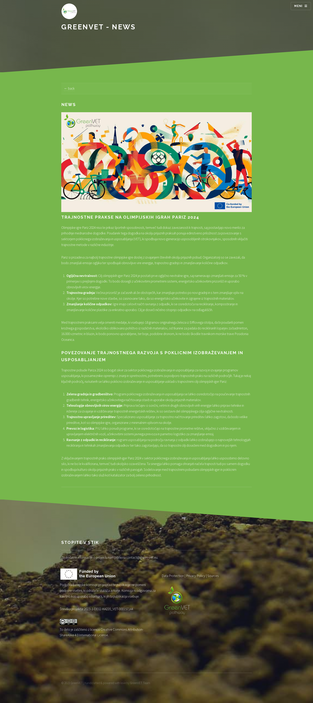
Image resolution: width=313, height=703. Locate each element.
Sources (213, 576)
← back (69, 88)
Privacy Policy (195, 576)
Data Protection (173, 576)
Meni (298, 6)
